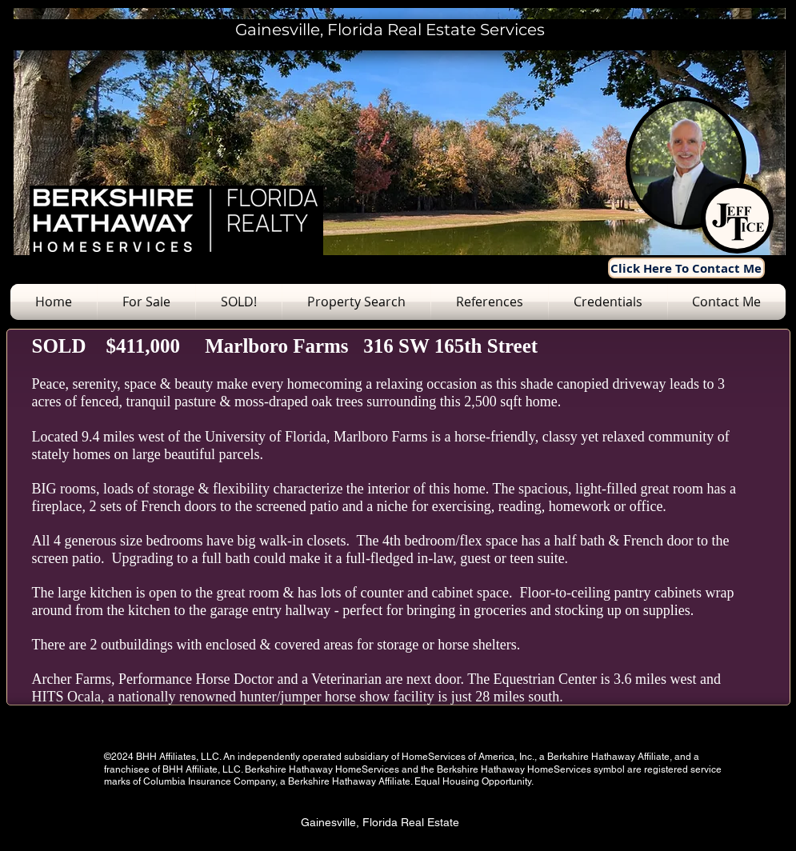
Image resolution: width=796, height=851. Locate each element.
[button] (146, 302)
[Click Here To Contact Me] (686, 268)
